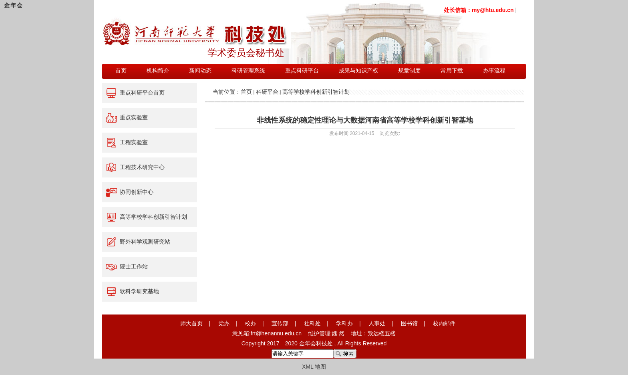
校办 (250, 323)
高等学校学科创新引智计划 (316, 92)
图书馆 (409, 323)
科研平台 (267, 92)
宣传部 (280, 323)
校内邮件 (444, 323)
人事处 (376, 323)
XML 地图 (314, 366)
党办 (223, 323)
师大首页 (191, 323)
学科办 (344, 323)
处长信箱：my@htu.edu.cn (479, 10)
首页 (246, 92)
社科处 (312, 323)
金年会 (13, 5)
